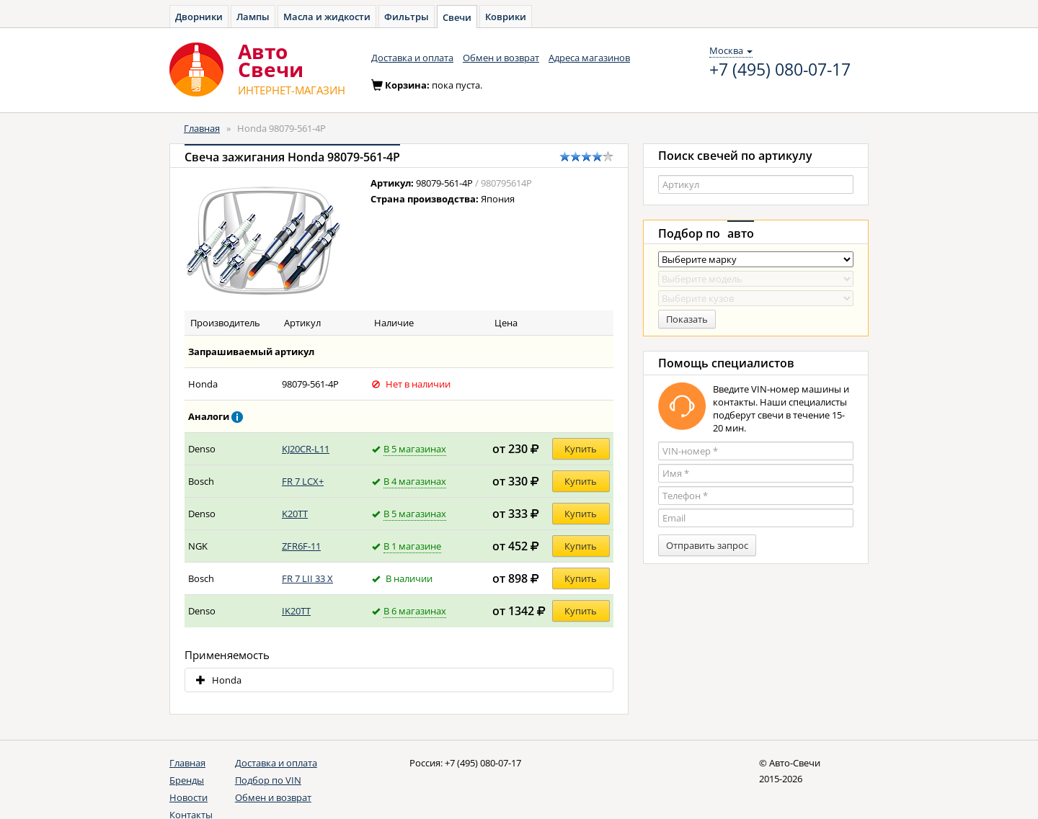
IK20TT (296, 610)
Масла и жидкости (327, 16)
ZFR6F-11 (301, 546)
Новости (188, 797)
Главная (202, 128)
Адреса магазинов (589, 57)
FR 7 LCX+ (303, 481)
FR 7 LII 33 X (307, 578)
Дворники (199, 16)
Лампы (253, 16)
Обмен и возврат (501, 57)
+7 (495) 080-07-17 (780, 70)
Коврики (505, 16)
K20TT (295, 513)
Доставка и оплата (412, 57)
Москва (731, 50)
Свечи (457, 17)
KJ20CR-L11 (305, 448)
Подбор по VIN (268, 780)
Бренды (186, 780)
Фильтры (406, 16)
